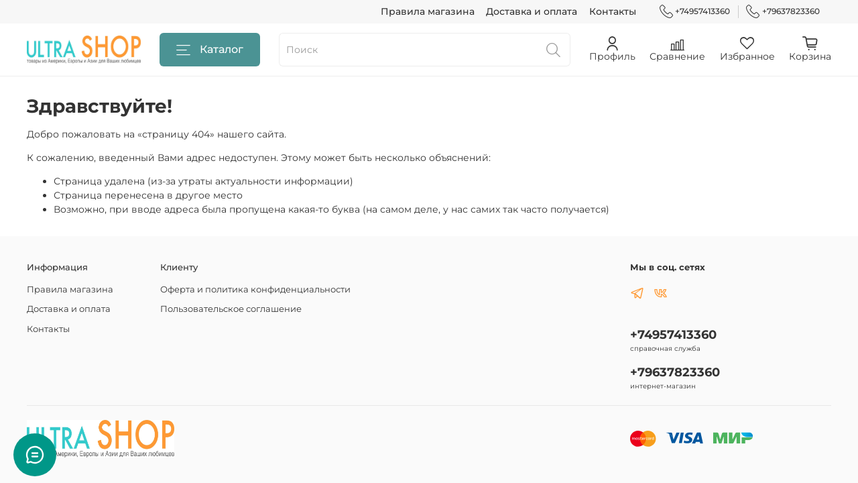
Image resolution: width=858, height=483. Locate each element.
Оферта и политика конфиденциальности (255, 289)
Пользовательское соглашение (231, 309)
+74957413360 (695, 11)
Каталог (209, 50)
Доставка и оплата (531, 11)
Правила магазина (428, 11)
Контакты (612, 11)
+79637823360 (783, 11)
